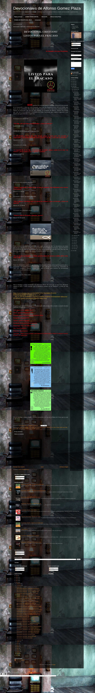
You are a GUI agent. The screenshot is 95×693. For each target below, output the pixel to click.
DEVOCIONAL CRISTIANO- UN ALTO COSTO (76, 181)
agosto (74, 237)
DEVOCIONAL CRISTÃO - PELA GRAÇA (29, 510)
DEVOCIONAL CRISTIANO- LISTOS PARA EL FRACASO (40, 427)
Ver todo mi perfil (74, 75)
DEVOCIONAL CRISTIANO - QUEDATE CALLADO (76, 113)
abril (74, 243)
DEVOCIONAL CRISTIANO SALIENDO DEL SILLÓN (31, 503)
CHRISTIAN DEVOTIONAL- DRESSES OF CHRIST (31, 516)
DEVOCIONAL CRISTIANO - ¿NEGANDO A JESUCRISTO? (76, 215)
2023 (73, 81)
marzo (74, 245)
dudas (54, 427)
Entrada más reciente (19, 467)
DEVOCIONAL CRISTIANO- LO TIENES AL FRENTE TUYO (76, 141)
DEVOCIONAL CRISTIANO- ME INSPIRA (76, 232)
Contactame (38, 20)
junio (74, 240)
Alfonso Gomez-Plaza (55, 16)
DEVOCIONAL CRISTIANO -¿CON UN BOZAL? (30, 535)
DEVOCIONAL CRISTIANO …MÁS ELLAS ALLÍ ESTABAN (77, 103)
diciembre (75, 87)
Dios (52, 427)
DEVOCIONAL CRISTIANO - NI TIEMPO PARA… (77, 177)
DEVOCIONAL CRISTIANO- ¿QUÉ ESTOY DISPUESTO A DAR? (76, 200)
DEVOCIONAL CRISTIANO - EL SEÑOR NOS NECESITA (76, 132)
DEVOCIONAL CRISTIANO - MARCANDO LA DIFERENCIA (76, 94)
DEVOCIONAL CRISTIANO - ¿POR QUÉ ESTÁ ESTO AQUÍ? (77, 117)
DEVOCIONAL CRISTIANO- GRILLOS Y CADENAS (76, 186)
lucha (27, 428)
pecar (34, 428)
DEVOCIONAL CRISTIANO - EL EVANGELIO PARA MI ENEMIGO (77, 155)
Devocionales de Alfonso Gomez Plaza (47, 8)
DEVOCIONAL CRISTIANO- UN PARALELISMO (76, 223)
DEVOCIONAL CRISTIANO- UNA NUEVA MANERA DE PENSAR (33, 490)
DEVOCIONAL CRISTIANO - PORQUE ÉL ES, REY (77, 136)
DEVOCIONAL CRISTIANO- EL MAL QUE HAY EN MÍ (31, 542)
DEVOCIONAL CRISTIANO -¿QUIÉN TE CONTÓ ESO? (76, 108)
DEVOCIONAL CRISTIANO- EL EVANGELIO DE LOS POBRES (76, 160)
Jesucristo (24, 428)
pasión (29, 428)
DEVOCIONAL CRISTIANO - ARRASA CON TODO (76, 228)
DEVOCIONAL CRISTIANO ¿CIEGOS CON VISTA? (31, 497)
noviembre (75, 89)
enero (74, 248)
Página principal (18, 16)
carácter (21, 427)
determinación (25, 427)
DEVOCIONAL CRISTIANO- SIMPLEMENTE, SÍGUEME (76, 195)
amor (18, 427)
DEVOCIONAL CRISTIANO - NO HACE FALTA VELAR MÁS (77, 122)
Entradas (74, 43)
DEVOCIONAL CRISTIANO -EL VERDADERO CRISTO (76, 206)
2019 (73, 250)
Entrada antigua (64, 467)
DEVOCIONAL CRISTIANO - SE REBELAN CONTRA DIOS (32, 484)
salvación (37, 428)
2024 (73, 79)
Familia (14, 428)
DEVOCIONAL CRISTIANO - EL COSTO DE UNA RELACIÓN (76, 169)
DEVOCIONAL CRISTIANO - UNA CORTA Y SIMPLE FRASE (77, 99)
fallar (66, 427)
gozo (17, 428)
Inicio (42, 467)
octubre (18, 587)
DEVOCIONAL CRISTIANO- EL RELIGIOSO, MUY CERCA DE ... (77, 210)
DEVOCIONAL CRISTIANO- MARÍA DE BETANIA (76, 127)
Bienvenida (44, 16)
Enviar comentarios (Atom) (24, 469)
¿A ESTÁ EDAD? (24, 529)
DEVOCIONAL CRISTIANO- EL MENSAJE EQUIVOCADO (76, 150)
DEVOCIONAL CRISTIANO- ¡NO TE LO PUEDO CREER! (77, 174)
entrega (57, 427)
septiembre (75, 235)
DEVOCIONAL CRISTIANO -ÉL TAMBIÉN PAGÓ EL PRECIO (76, 164)
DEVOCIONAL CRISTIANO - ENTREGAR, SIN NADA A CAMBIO (77, 146)
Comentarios (75, 45)
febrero (74, 246)
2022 (17, 578)
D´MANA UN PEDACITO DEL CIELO (23, 20)
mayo (74, 242)
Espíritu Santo (62, 427)
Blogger (53, 664)
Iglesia (20, 428)
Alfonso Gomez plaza (76, 73)
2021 (73, 84)
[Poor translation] (5, 674)
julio (74, 238)
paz (32, 428)
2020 (73, 86)
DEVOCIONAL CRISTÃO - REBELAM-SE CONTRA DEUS (32, 522)
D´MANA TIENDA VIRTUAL (32, 16)
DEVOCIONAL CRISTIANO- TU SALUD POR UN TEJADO (76, 191)
